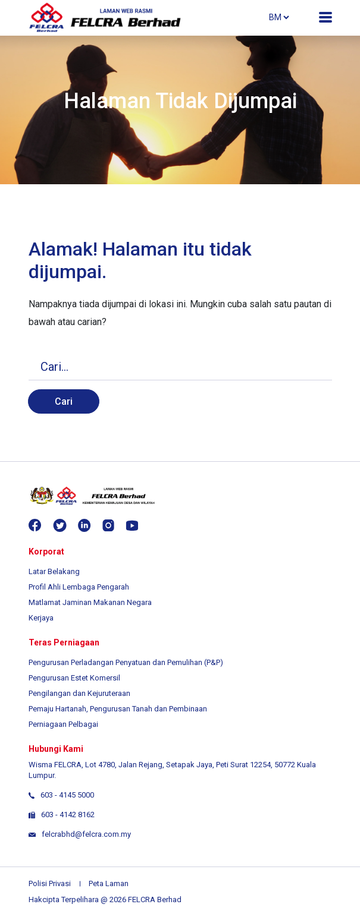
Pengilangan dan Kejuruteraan (79, 693)
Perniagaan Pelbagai (63, 724)
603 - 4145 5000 (67, 794)
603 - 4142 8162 (68, 814)
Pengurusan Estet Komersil (74, 677)
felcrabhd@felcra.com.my (80, 834)
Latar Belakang (54, 571)
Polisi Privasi (50, 883)
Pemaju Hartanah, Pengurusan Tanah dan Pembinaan (118, 708)
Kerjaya (41, 617)
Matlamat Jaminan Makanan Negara (90, 602)
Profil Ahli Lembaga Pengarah (79, 586)
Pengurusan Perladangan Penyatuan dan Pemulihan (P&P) (126, 662)
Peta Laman (109, 883)
